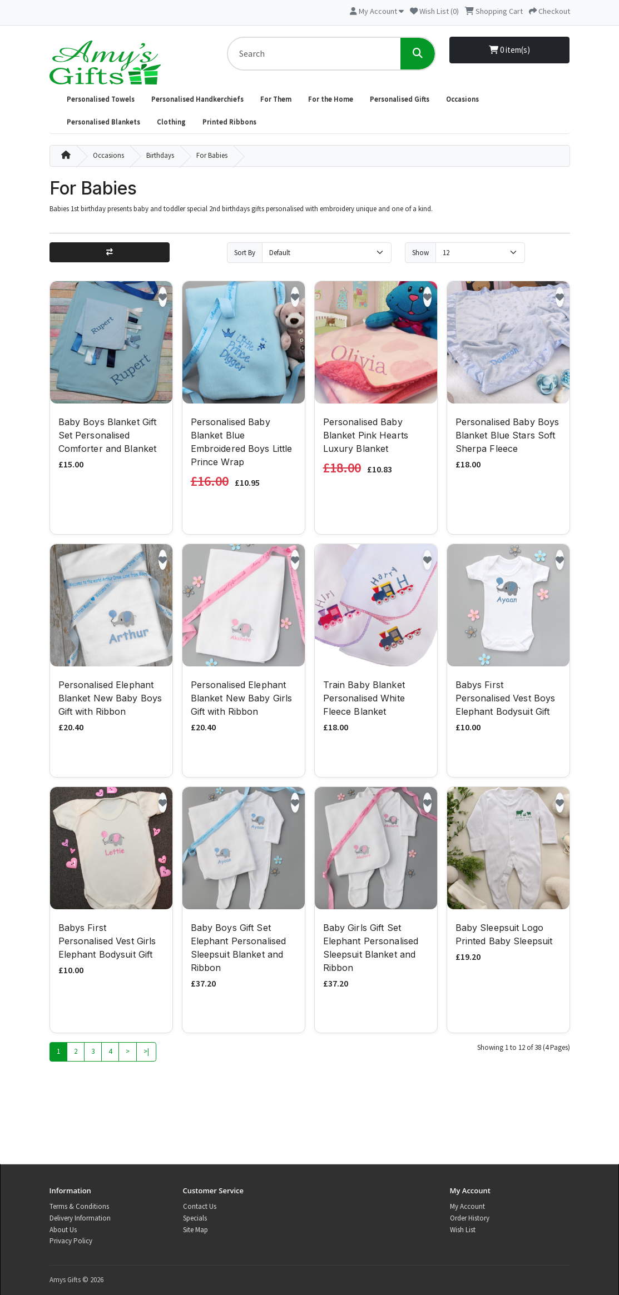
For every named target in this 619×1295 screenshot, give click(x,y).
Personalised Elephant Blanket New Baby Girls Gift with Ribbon (242, 700)
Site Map (195, 1229)
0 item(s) (509, 49)
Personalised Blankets (103, 122)
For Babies (211, 155)
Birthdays (160, 155)
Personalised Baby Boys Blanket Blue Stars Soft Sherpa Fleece (507, 436)
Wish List (463, 1229)
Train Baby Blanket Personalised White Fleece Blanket (364, 700)
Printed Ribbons (229, 122)
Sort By (244, 252)
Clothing (171, 122)
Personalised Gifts (399, 99)
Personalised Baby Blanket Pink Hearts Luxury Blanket (365, 436)
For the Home (330, 99)
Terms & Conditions (79, 1206)
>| (146, 1053)
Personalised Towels (101, 99)
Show (420, 252)
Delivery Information (80, 1218)
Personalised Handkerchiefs (197, 99)
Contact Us (199, 1206)
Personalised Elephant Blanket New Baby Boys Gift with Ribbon (110, 700)
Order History (469, 1218)
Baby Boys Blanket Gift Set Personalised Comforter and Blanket (107, 436)
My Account (467, 1206)
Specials (195, 1218)
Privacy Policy (70, 1241)
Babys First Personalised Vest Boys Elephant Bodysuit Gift (505, 700)
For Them (275, 99)
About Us (63, 1229)
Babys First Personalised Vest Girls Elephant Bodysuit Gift (107, 942)
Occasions (462, 99)
